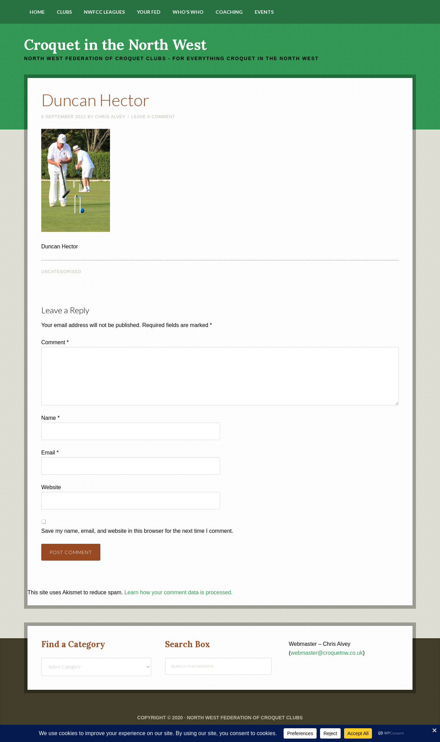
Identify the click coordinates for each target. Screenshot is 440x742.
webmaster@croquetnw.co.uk (326, 653)
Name (50, 418)
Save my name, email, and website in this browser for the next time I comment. (137, 531)
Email (50, 453)
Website (51, 487)
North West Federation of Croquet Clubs (244, 717)
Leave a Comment (153, 116)
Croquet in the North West (115, 44)
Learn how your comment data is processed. (178, 592)
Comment (55, 342)
